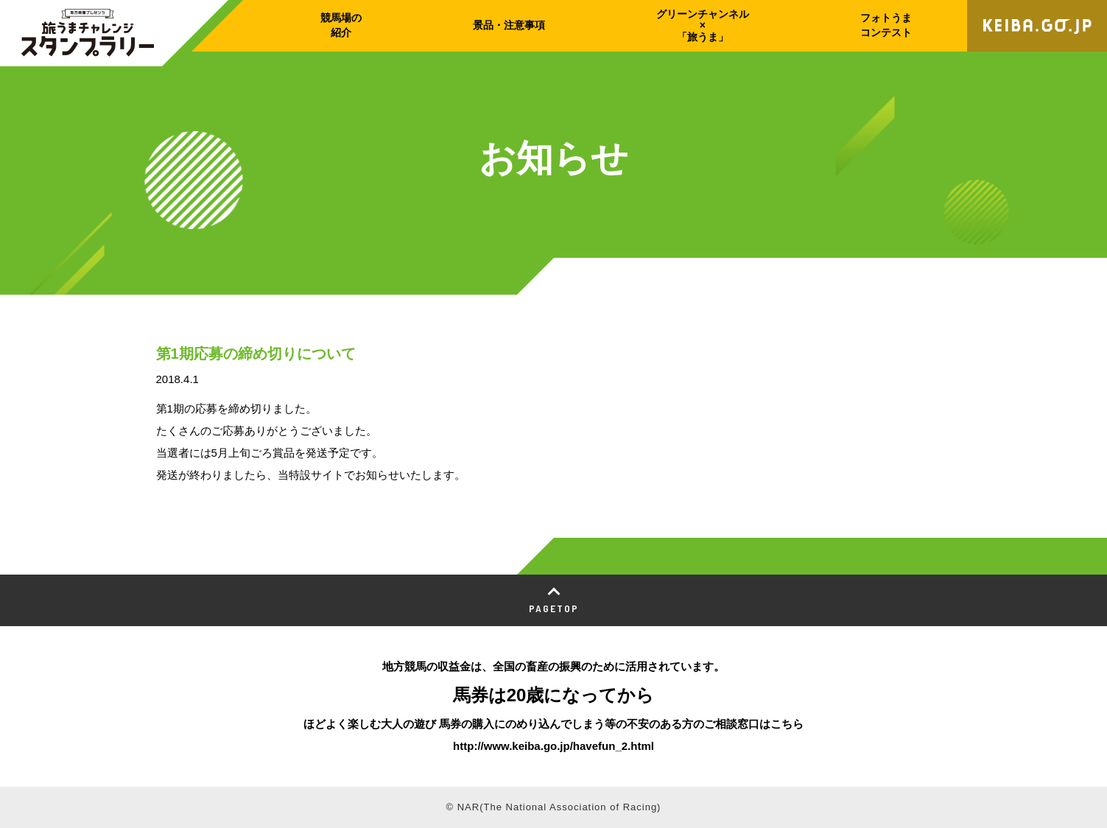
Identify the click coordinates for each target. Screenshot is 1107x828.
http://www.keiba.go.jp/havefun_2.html (553, 746)
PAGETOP (554, 608)
